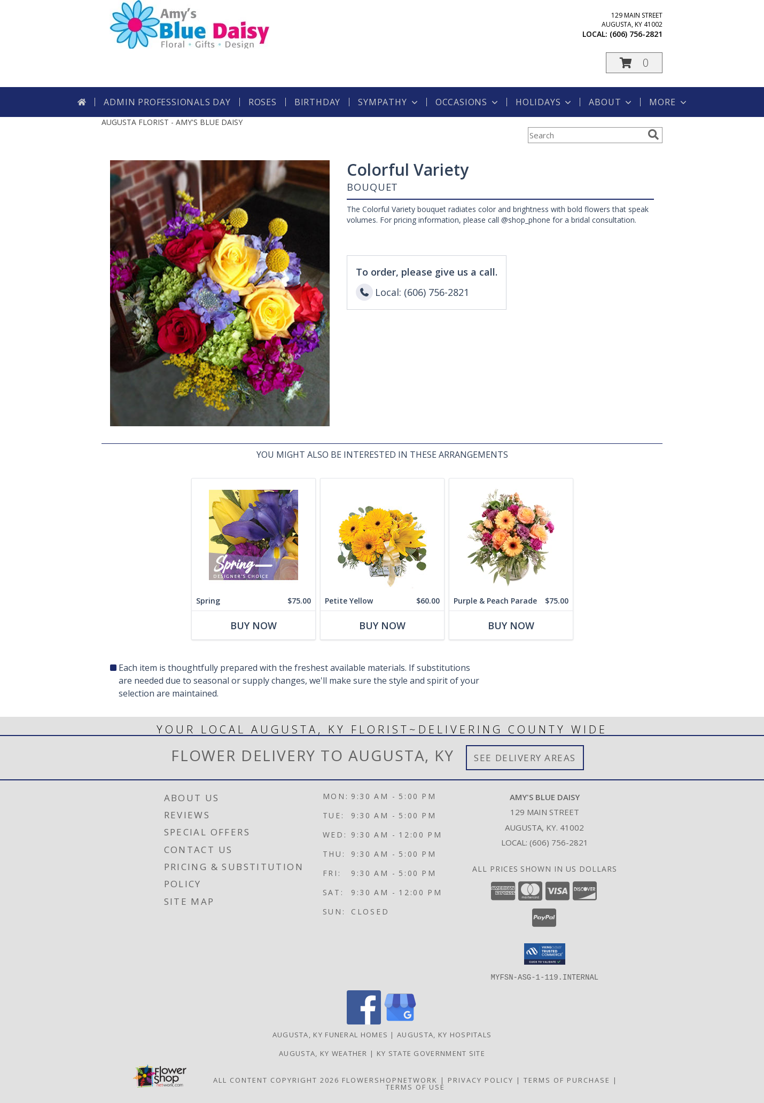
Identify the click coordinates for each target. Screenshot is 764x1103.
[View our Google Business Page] (400, 1021)
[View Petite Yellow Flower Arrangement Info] (382, 535)
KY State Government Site (431, 1053)
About (611, 102)
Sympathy (388, 102)
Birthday (317, 102)
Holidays (544, 102)
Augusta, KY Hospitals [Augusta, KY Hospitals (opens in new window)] (444, 1034)
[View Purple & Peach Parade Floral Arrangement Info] (511, 535)
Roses (262, 102)
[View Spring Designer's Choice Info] (253, 535)
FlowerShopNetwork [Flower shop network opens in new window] (390, 1079)
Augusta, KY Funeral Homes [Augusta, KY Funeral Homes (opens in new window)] (330, 1034)
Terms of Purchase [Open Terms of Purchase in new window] (567, 1079)
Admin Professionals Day (167, 102)
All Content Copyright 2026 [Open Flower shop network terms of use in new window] (276, 1079)
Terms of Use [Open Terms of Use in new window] (415, 1086)
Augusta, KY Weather (323, 1053)
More (668, 102)
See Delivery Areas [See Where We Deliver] (525, 758)
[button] (634, 62)
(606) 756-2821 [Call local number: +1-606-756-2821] (636, 34)
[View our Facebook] (364, 1021)
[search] (653, 134)
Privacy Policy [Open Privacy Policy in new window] (480, 1079)
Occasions (467, 102)
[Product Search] (585, 135)
